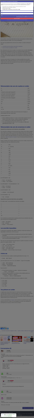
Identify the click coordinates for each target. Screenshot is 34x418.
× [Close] (15, 414)
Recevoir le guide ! (17, 18)
